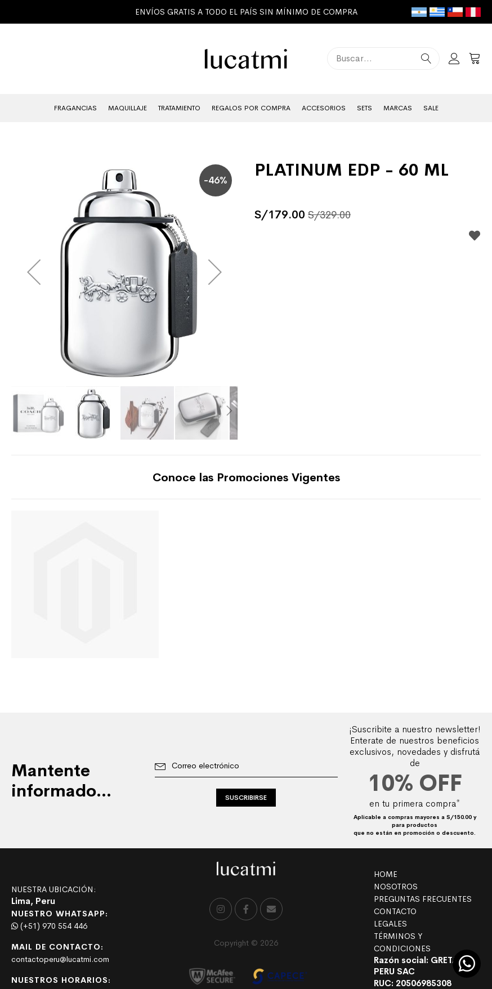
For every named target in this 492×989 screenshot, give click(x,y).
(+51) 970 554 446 (49, 926)
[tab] (246, 477)
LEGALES (390, 924)
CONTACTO (395, 911)
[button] (33, 272)
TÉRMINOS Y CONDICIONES (402, 942)
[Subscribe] (246, 798)
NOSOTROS (396, 886)
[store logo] (246, 59)
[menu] (246, 108)
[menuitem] (75, 108)
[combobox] (383, 58)
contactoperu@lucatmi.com (60, 959)
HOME (385, 874)
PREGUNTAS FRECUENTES (423, 899)
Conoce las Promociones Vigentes (246, 478)
